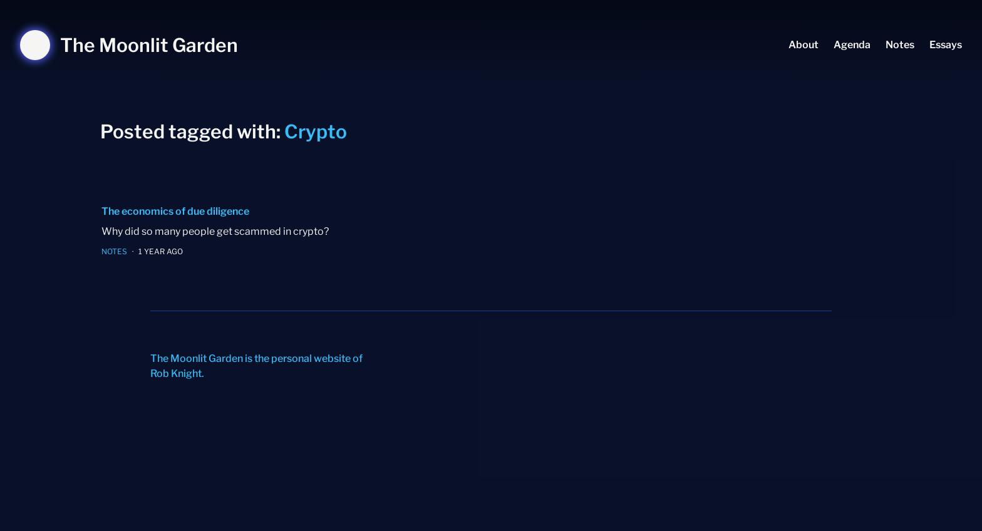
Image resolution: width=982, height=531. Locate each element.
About (803, 45)
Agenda (852, 45)
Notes (900, 45)
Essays (945, 45)
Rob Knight (176, 373)
